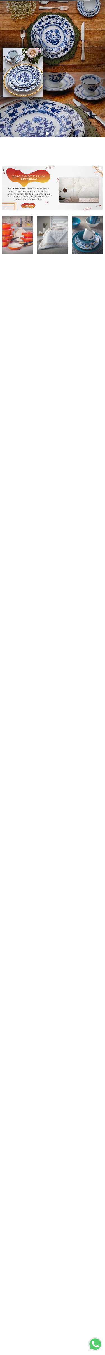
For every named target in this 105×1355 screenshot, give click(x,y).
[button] (41, 133)
